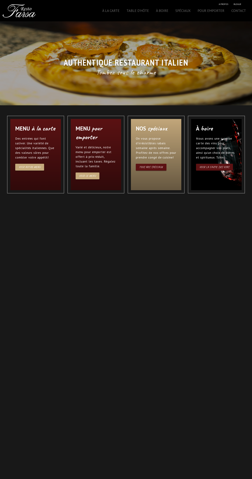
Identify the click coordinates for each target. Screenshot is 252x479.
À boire (162, 10)
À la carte (111, 10)
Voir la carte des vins (214, 167)
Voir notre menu (30, 167)
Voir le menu (87, 176)
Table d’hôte (138, 10)
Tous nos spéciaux (151, 167)
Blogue (237, 4)
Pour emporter (211, 10)
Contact (238, 10)
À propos (223, 4)
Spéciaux (183, 10)
